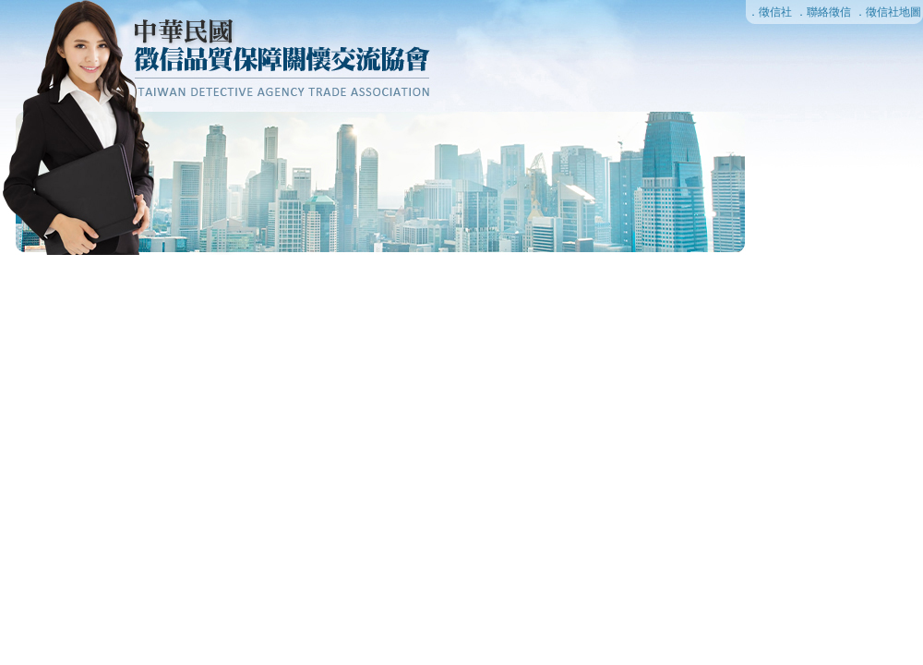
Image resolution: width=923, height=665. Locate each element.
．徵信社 (770, 12)
